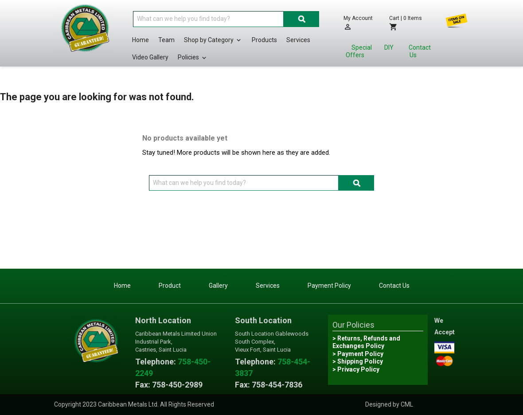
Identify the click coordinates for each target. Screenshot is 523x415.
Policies (193, 58)
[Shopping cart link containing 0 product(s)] (408, 22)
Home (140, 39)
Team (166, 39)
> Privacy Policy (355, 369)
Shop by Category (213, 40)
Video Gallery (150, 57)
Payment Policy (329, 285)
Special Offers (359, 51)
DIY (389, 47)
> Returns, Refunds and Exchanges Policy (366, 342)
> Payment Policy (357, 353)
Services (298, 39)
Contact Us (420, 51)
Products (264, 39)
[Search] (208, 19)
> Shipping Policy (357, 361)
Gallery (218, 285)
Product (170, 285)
